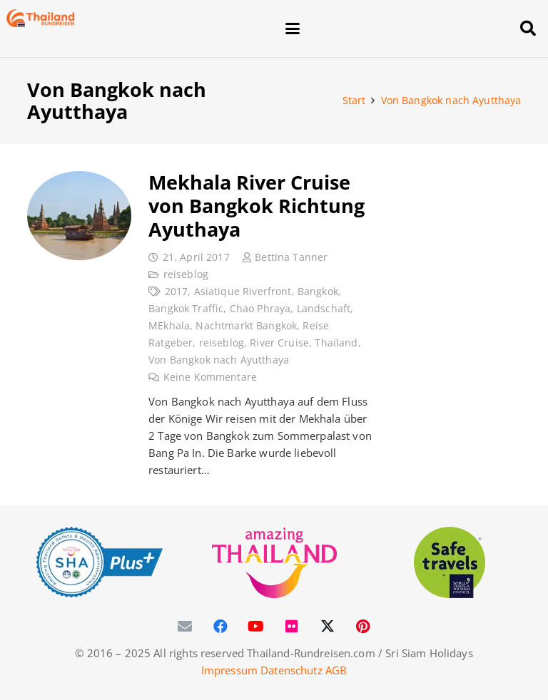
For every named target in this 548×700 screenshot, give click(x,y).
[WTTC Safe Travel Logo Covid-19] (450, 562)
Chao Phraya (259, 308)
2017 (176, 291)
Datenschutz (291, 670)
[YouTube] (256, 626)
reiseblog (185, 274)
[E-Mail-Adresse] (185, 626)
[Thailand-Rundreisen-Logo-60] (40, 18)
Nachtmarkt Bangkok (246, 325)
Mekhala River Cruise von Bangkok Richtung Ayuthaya (256, 205)
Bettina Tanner (291, 257)
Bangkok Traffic (185, 308)
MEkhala (169, 325)
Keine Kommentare (209, 377)
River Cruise (279, 342)
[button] (393, 28)
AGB (336, 670)
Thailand (336, 342)
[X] (327, 626)
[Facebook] (220, 626)
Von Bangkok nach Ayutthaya (218, 360)
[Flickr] (292, 626)
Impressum (229, 670)
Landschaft (323, 308)
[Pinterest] (363, 626)
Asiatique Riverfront (242, 291)
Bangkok (317, 291)
